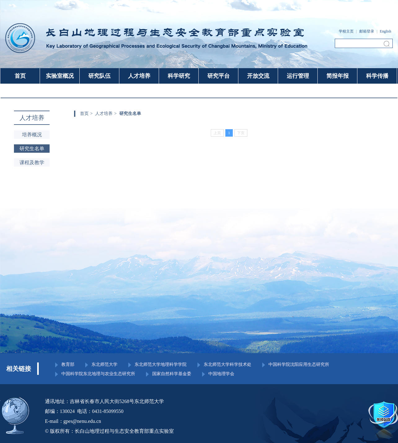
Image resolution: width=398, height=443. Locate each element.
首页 (20, 76)
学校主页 (346, 31)
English (385, 31)
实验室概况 (60, 76)
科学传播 (377, 76)
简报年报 (337, 76)
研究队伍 (99, 76)
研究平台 (218, 76)
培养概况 (32, 134)
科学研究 (179, 76)
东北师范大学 (104, 364)
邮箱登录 (366, 31)
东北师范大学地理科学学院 (161, 364)
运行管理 (298, 76)
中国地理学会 (221, 374)
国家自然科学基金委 (171, 374)
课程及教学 (32, 162)
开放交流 (258, 76)
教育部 (67, 364)
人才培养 (139, 76)
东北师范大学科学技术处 (227, 364)
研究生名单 (32, 148)
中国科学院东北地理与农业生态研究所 (98, 374)
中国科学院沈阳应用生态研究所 (298, 364)
